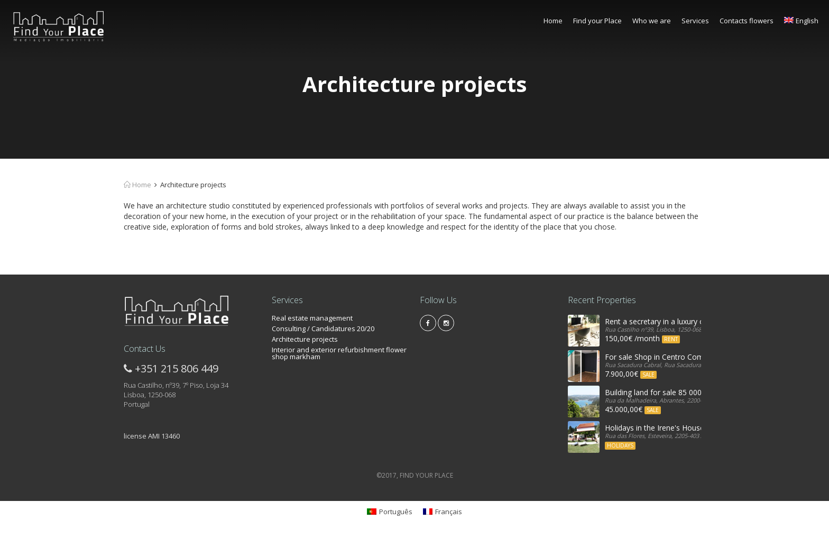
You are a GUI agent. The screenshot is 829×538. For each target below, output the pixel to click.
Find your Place (597, 20)
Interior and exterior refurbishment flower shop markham (339, 353)
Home (553, 20)
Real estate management (312, 318)
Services (695, 20)
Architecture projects (305, 339)
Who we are (651, 20)
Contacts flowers (746, 20)
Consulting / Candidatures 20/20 (323, 328)
